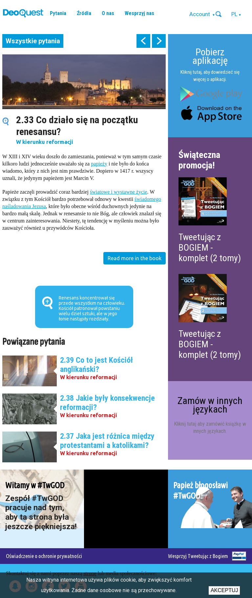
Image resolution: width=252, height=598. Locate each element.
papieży (99, 163)
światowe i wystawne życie (118, 192)
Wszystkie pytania (33, 41)
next (159, 41)
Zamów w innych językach (210, 405)
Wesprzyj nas (139, 13)
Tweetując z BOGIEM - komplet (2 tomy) (209, 247)
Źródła (84, 13)
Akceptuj (224, 590)
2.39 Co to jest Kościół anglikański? (96, 365)
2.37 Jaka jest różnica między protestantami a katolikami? (107, 441)
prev (143, 41)
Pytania (58, 13)
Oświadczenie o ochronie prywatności (44, 556)
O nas (108, 13)
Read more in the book (134, 258)
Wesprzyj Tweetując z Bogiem (198, 556)
